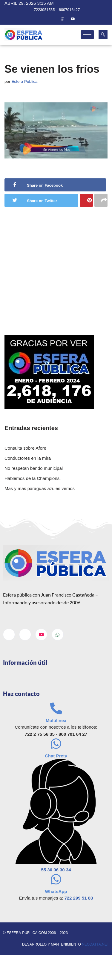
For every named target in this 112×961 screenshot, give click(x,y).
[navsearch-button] (103, 34)
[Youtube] (72, 19)
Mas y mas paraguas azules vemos (39, 488)
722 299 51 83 (78, 897)
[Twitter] (52, 19)
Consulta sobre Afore (25, 448)
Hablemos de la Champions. (32, 478)
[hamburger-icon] (87, 34)
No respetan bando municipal (33, 468)
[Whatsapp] (62, 19)
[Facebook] (42, 19)
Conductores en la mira (27, 458)
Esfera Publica (24, 81)
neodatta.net (95, 944)
